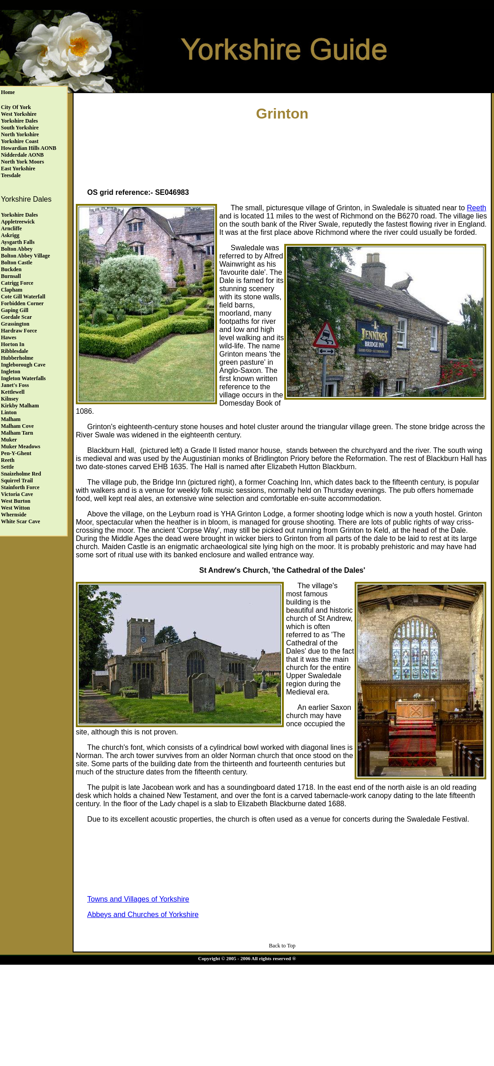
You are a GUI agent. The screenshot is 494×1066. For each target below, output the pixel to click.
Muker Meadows (20, 446)
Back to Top (282, 945)
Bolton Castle (16, 262)
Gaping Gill (14, 310)
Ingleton (10, 371)
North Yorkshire (20, 134)
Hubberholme (17, 358)
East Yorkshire (18, 168)
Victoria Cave (17, 494)
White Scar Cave (20, 521)
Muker (9, 439)
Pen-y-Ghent (16, 453)
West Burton (15, 501)
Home (8, 92)
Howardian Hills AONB (28, 148)
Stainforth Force (20, 487)
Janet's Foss (15, 385)
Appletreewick (18, 221)
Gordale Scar (16, 317)
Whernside (13, 514)
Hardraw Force (19, 330)
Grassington (15, 324)
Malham (10, 419)
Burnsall (11, 276)
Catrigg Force (17, 283)
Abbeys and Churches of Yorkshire (142, 914)
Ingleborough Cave (23, 365)
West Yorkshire (18, 114)
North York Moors (22, 162)
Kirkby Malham (20, 405)
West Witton (15, 508)
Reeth (8, 460)
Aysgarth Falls (18, 242)
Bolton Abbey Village (25, 256)
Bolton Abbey (17, 249)
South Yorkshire (20, 127)
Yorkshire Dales (19, 121)
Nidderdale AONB (22, 155)
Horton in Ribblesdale (14, 347)
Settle (7, 467)
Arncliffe (11, 228)
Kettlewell (13, 392)
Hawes (8, 337)
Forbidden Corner (22, 303)
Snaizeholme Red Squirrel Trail (21, 477)
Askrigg (10, 235)
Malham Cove (17, 426)
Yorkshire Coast (20, 141)
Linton (9, 412)
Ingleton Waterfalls (23, 378)
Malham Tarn (17, 433)
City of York (16, 107)
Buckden (11, 269)
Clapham (11, 290)
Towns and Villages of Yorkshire (138, 899)
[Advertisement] (282, 152)
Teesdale (11, 175)
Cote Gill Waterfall (23, 296)
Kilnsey (10, 399)
